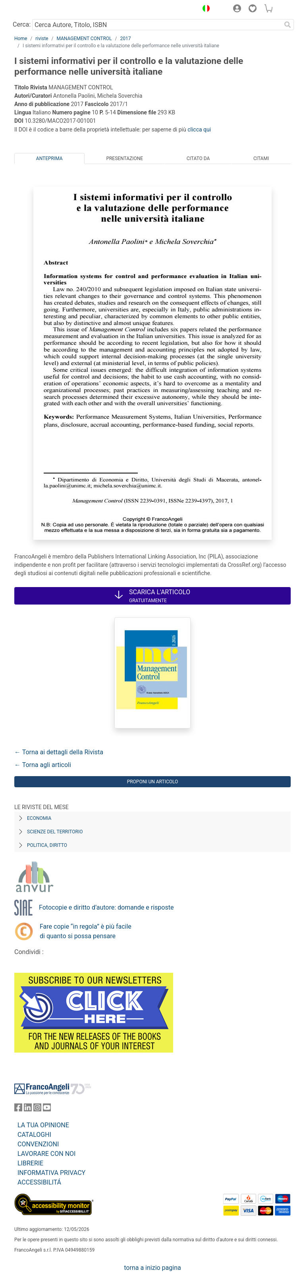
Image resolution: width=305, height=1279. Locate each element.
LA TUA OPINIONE (43, 1125)
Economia (39, 818)
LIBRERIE (30, 1163)
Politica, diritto (47, 845)
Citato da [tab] (198, 158)
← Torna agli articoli (42, 765)
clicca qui (199, 129)
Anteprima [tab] (49, 158)
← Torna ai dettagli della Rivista (58, 752)
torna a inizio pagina (152, 1267)
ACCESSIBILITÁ (39, 1182)
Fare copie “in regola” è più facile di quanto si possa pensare (85, 931)
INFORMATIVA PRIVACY (51, 1173)
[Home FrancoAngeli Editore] (41, 9)
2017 (125, 38)
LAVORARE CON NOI (46, 1153)
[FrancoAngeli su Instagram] (37, 1109)
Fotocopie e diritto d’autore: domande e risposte (106, 907)
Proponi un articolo (152, 781)
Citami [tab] (261, 158)
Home (20, 38)
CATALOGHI (34, 1134)
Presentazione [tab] (124, 158)
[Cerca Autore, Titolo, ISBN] (156, 24)
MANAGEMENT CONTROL (84, 38)
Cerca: (22, 24)
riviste (41, 38)
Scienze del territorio (55, 832)
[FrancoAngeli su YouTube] (47, 1109)
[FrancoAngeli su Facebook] (18, 1109)
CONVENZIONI (38, 1144)
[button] (204, 9)
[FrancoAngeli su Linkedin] (28, 1109)
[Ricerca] (287, 24)
